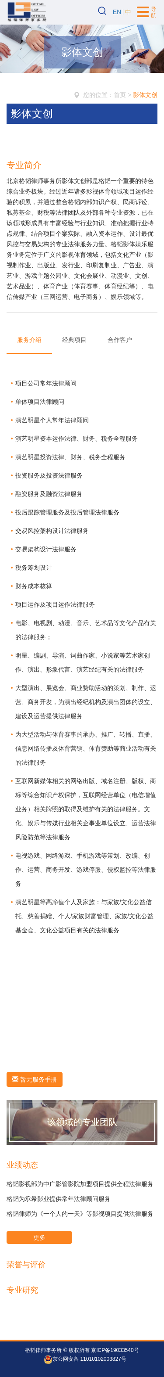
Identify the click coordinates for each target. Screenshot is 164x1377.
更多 (39, 1237)
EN (117, 11)
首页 (120, 94)
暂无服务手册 (34, 1079)
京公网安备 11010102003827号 (85, 1359)
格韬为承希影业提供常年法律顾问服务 (59, 1198)
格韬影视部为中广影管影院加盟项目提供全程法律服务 (80, 1183)
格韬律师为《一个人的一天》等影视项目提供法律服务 (80, 1213)
